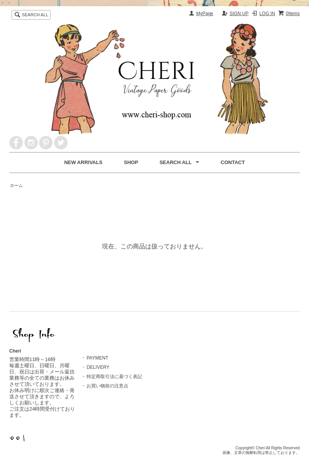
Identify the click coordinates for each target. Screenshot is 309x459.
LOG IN (267, 13)
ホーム (16, 185)
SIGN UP (238, 13)
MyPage (204, 13)
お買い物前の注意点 (107, 386)
